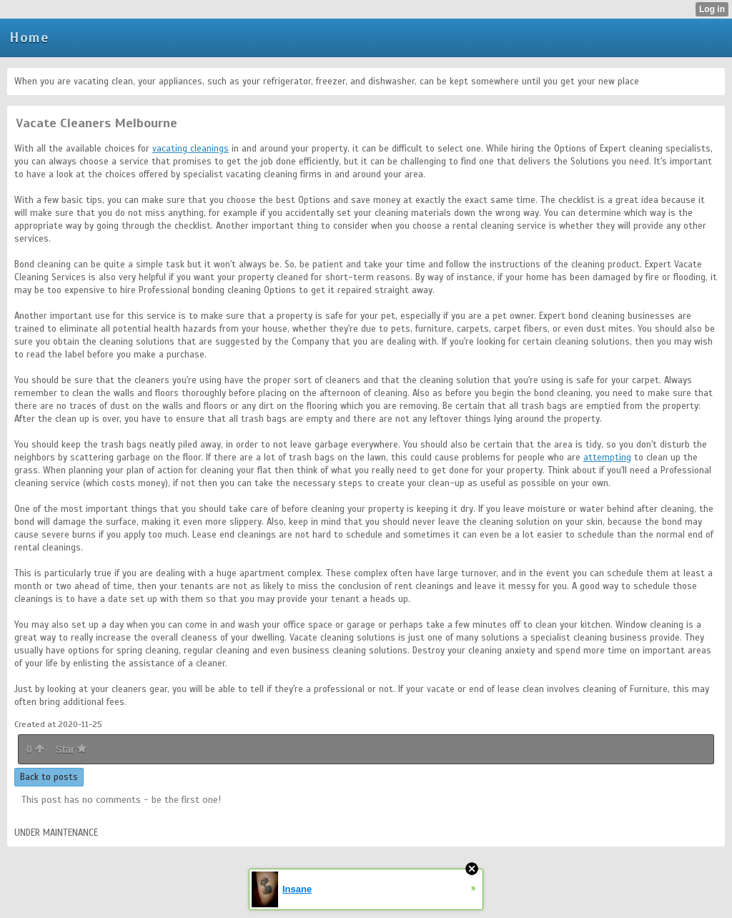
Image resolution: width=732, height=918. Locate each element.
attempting (607, 457)
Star (70, 749)
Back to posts (49, 777)
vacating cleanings (190, 148)
